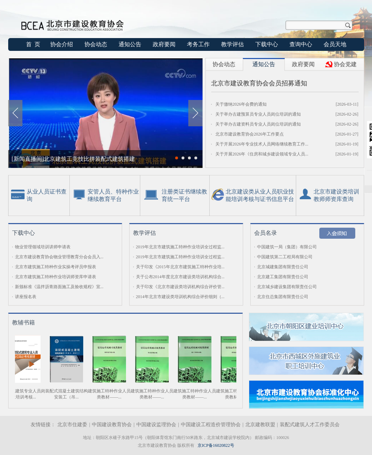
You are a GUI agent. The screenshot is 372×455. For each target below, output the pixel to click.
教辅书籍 (23, 322)
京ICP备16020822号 (216, 445)
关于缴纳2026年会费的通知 (241, 104)
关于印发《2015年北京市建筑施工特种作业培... (180, 266)
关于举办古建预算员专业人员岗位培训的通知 (258, 114)
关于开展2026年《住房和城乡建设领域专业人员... (261, 154)
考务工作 (198, 44)
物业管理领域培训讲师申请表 (42, 246)
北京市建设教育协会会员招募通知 (259, 83)
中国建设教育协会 (112, 424)
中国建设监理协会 (156, 424)
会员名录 (265, 233)
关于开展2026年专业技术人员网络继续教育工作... (261, 144)
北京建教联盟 (260, 424)
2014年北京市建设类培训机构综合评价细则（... (180, 296)
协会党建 (345, 64)
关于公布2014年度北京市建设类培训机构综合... (180, 276)
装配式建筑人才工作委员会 (310, 424)
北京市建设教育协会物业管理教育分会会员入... (59, 256)
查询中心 (300, 44)
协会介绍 (61, 44)
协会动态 (95, 44)
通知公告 (130, 44)
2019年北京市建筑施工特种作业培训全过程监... (180, 246)
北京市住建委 (72, 424)
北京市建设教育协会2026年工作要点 (249, 134)
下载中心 (266, 44)
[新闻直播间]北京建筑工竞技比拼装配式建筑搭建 (73, 159)
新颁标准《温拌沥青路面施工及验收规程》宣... (59, 286)
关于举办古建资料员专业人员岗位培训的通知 (258, 124)
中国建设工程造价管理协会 (211, 424)
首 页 (33, 44)
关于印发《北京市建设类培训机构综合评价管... (180, 286)
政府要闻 (164, 44)
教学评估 (232, 44)
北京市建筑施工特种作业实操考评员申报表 (55, 266)
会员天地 (335, 44)
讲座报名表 (25, 296)
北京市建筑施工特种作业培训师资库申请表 (55, 276)
